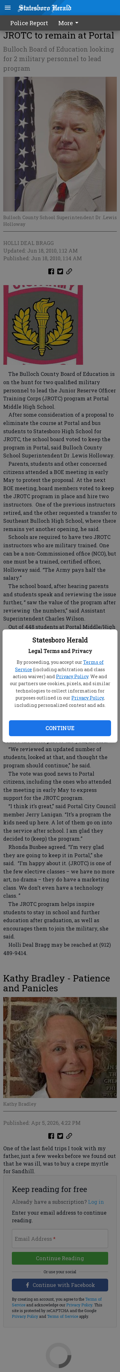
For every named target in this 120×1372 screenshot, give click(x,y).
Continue (59, 728)
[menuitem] (70, 23)
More (69, 23)
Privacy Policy (72, 676)
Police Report (29, 23)
